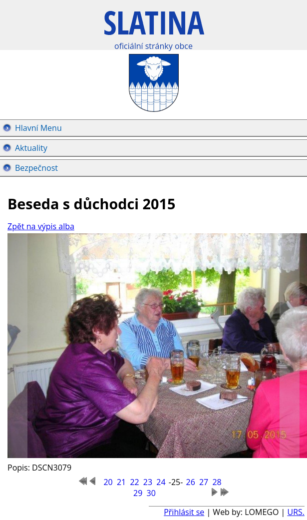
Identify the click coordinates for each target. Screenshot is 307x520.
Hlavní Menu (38, 127)
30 (151, 493)
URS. (296, 512)
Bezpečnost (36, 167)
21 (121, 482)
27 (203, 482)
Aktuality (31, 147)
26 (190, 482)
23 (147, 482)
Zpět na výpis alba (40, 226)
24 (160, 482)
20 (107, 482)
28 (216, 482)
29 (137, 493)
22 (134, 482)
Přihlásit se (184, 512)
